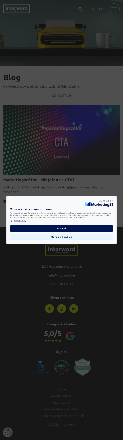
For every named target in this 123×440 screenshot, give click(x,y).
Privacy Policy (18, 221)
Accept (61, 228)
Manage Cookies (61, 237)
